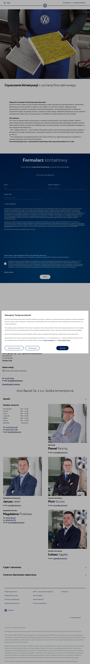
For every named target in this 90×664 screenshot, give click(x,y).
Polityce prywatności (48, 340)
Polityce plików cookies (64, 340)
